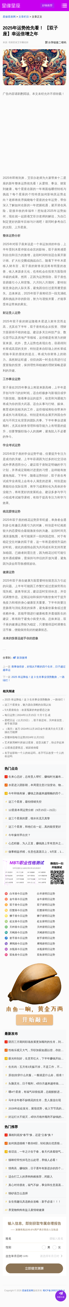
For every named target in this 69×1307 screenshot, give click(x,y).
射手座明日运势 (46, 938)
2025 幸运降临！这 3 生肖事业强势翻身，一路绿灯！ (35, 699)
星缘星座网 (9, 16)
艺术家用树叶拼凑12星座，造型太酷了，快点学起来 (34, 742)
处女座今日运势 (19, 921)
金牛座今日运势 (19, 899)
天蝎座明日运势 (46, 932)
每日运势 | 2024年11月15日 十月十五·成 (27, 715)
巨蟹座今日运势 (19, 910)
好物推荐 (47, 5)
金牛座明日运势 (46, 899)
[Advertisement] (34, 135)
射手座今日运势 (19, 938)
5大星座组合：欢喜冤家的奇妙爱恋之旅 (27, 709)
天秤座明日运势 (46, 926)
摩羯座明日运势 (46, 943)
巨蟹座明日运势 (46, 910)
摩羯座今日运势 (19, 943)
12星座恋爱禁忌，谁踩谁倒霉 (21, 747)
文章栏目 (24, 16)
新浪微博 (20, 657)
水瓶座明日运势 (46, 949)
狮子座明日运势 (46, 915)
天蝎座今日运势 (19, 932)
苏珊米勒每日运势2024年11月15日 (24, 737)
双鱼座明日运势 (46, 954)
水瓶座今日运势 (19, 949)
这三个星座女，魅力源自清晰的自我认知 (28, 704)
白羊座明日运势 (46, 893)
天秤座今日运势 (19, 926)
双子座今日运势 (19, 904)
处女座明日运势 (46, 921)
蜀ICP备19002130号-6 (54, 1290)
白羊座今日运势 (19, 893)
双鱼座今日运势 (19, 954)
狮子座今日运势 (19, 915)
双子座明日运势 (46, 904)
